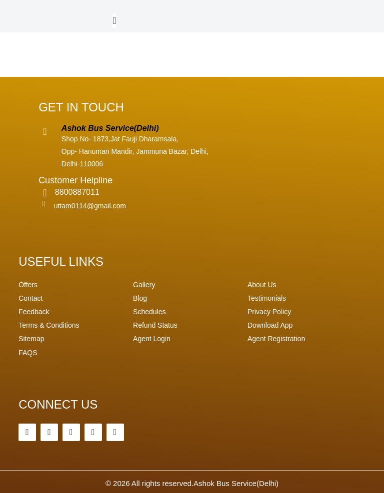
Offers (28, 285)
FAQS (27, 353)
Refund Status (155, 325)
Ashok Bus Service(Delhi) (236, 483)
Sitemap (31, 339)
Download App (270, 325)
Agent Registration (276, 339)
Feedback (33, 312)
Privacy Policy (269, 312)
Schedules (149, 312)
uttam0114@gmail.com (90, 206)
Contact (30, 298)
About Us (262, 285)
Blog (140, 298)
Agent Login (151, 339)
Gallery (144, 285)
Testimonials (267, 298)
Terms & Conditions (48, 325)
